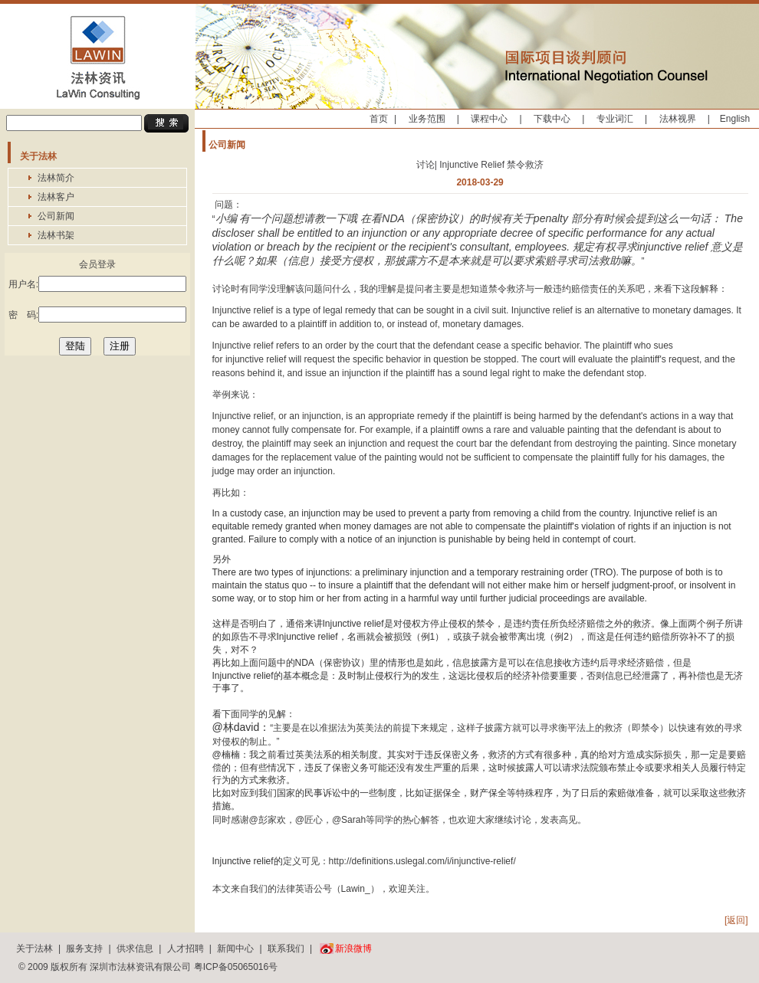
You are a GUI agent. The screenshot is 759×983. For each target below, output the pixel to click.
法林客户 (56, 197)
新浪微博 (353, 948)
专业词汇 (614, 118)
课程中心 (489, 118)
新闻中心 (235, 948)
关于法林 (34, 948)
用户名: (97, 284)
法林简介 (56, 177)
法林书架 (56, 235)
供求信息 (135, 948)
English (735, 118)
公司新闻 (56, 216)
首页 (379, 118)
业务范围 (427, 118)
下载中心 (552, 118)
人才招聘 (185, 948)
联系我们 (286, 948)
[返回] (736, 920)
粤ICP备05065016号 (236, 967)
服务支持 (84, 948)
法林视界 (677, 118)
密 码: (97, 314)
